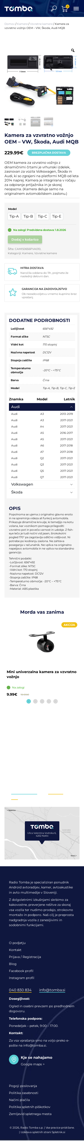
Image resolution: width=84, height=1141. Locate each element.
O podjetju (17, 943)
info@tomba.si (24, 792)
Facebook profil (21, 971)
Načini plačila (19, 1100)
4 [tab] (49, 701)
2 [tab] (35, 701)
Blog (13, 964)
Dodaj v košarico (25, 239)
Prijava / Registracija (25, 957)
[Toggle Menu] (76, 8)
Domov (9, 24)
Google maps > (33, 1064)
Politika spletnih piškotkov (29, 1107)
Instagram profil (21, 978)
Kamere (22, 24)
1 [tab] (28, 701)
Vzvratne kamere (41, 24)
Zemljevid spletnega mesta (30, 1114)
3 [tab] (42, 701)
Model (12, 209)
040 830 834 (20, 990)
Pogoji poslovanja (23, 1086)
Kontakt (15, 950)
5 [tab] (55, 701)
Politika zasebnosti (23, 1093)
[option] (14, 216)
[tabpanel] (42, 660)
